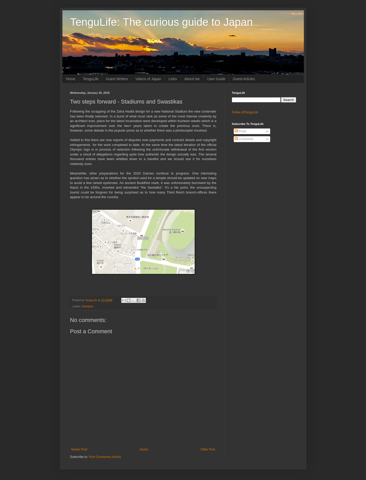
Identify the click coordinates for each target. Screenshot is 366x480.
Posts (240, 131)
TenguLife (91, 79)
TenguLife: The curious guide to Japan (161, 22)
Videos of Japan (148, 79)
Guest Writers (117, 79)
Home (71, 79)
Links (172, 79)
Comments (244, 139)
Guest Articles (244, 79)
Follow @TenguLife (245, 112)
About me (192, 79)
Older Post (208, 449)
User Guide (216, 79)
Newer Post (79, 449)
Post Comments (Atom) (105, 457)
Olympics (87, 306)
